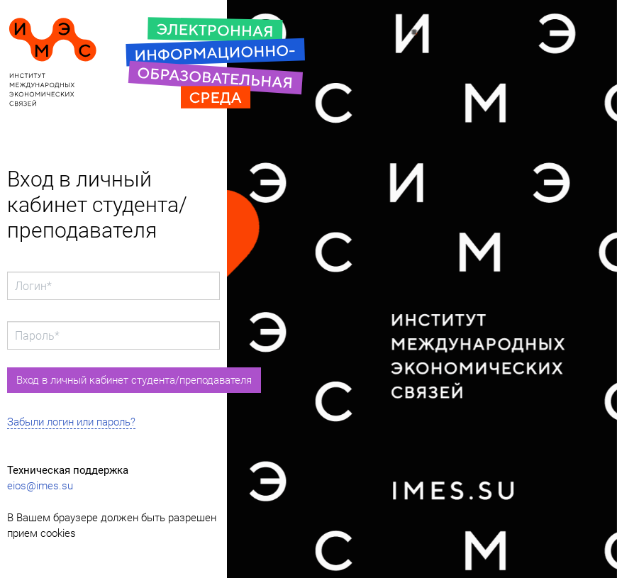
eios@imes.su (40, 485)
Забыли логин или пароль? (71, 422)
